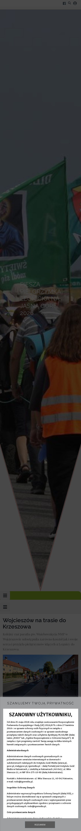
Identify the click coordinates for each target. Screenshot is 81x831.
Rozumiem (39, 824)
